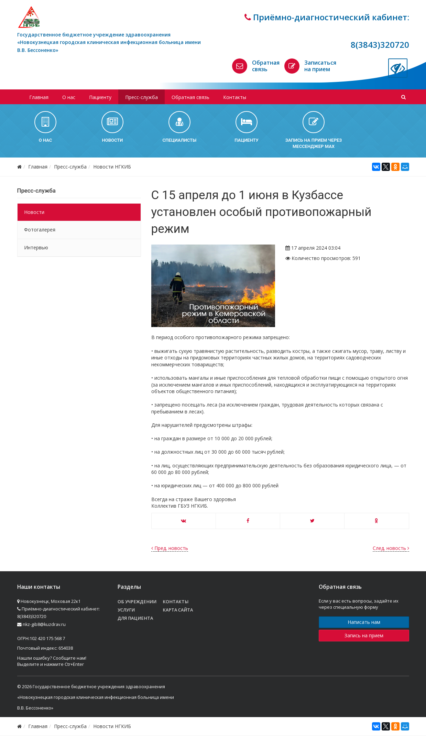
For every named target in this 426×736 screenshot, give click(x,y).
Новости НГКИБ (112, 166)
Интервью (36, 247)
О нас (68, 97)
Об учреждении (137, 602)
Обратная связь (266, 66)
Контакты (234, 97)
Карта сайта (178, 610)
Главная (38, 97)
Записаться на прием (320, 66)
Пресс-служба (141, 97)
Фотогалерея (39, 229)
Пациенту (100, 97)
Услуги (126, 610)
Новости (34, 212)
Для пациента (135, 618)
